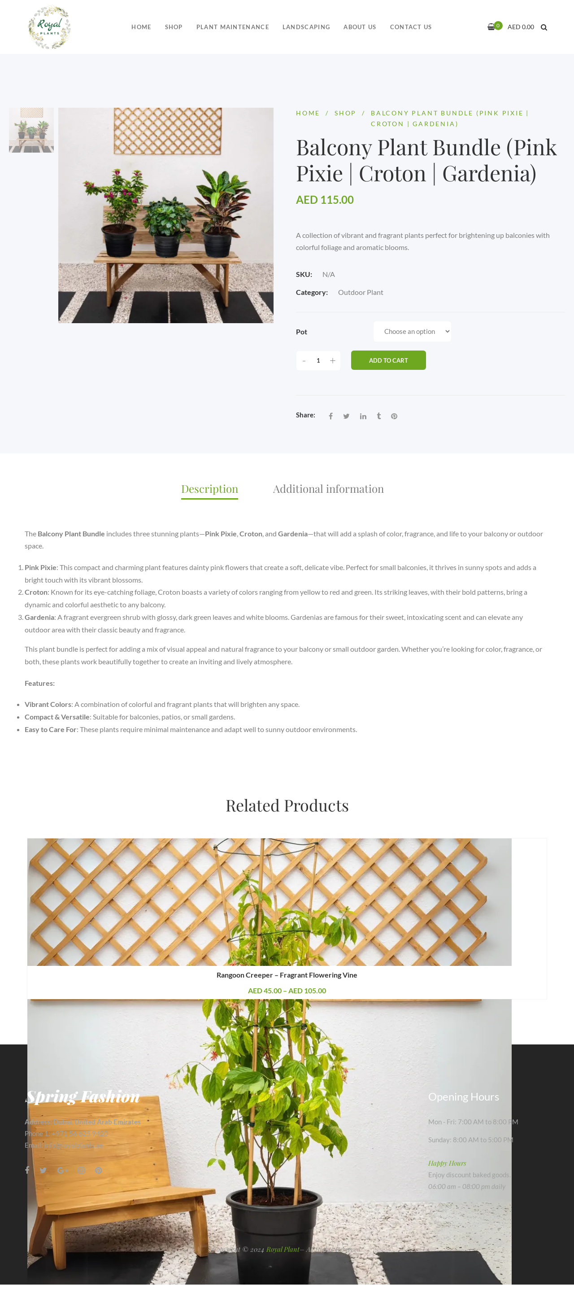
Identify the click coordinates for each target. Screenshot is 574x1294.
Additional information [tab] (328, 488)
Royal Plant (283, 1249)
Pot (301, 331)
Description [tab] (209, 488)
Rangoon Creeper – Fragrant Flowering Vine (287, 974)
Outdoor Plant (360, 292)
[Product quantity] (318, 361)
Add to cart (388, 360)
